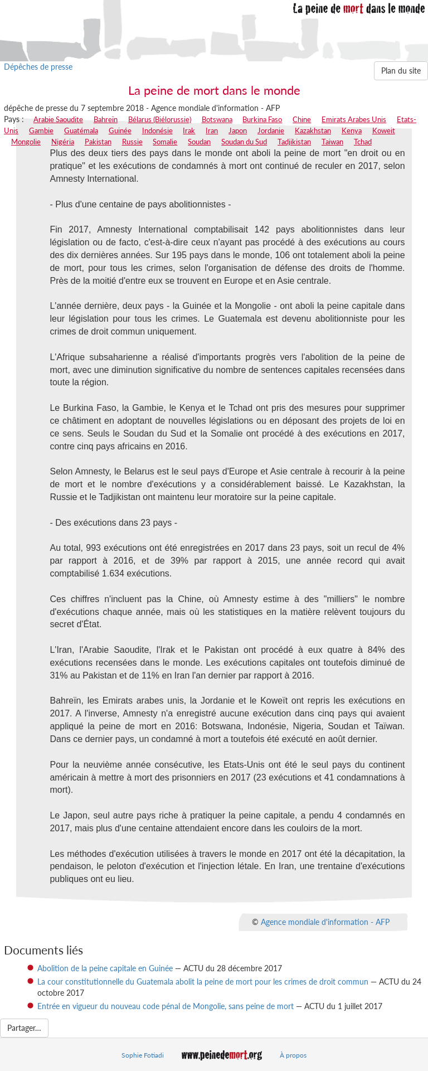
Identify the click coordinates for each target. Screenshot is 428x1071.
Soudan (199, 141)
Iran (212, 130)
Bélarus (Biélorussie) (159, 119)
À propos (293, 1055)
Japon (237, 130)
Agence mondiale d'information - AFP (325, 922)
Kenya (352, 130)
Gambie (41, 130)
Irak (189, 130)
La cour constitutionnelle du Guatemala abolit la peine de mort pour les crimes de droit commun (202, 981)
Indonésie (157, 130)
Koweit (383, 130)
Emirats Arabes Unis (354, 119)
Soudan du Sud (244, 141)
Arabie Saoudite (58, 119)
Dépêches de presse (38, 66)
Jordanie (270, 130)
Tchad (363, 141)
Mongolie (26, 141)
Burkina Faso (262, 119)
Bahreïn (106, 119)
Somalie (165, 141)
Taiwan (332, 141)
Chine (302, 119)
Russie (132, 141)
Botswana (217, 119)
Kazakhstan (313, 130)
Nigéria (62, 141)
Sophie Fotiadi (142, 1055)
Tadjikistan (294, 141)
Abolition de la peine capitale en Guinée (105, 968)
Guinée (120, 130)
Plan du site (401, 70)
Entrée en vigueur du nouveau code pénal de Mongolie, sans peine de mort (165, 1006)
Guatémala (81, 130)
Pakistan (98, 141)
